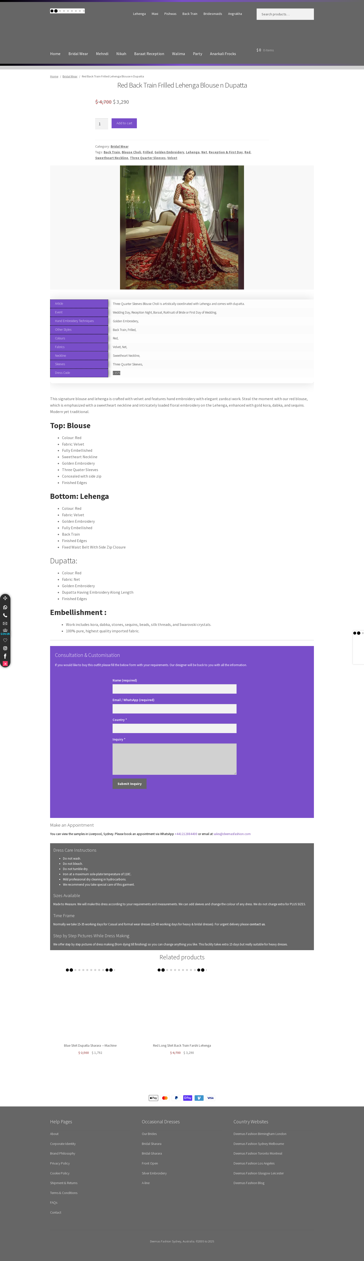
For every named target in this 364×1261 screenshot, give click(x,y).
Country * (120, 720)
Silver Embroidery (154, 1173)
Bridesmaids (213, 13)
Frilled (148, 152)
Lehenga (139, 13)
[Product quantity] (101, 124)
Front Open (150, 1163)
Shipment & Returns (63, 1183)
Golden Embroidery (169, 152)
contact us (257, 924)
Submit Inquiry (130, 783)
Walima (178, 53)
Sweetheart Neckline (111, 158)
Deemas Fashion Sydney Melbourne (259, 1143)
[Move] (5, 598)
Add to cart (124, 123)
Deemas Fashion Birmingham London (260, 1134)
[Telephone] (5, 615)
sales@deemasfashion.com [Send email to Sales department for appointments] (232, 834)
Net (204, 152)
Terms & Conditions (63, 1193)
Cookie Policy (59, 1173)
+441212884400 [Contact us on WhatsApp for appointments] (186, 834)
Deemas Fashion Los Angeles (254, 1163)
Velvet (172, 158)
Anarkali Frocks (223, 53)
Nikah (121, 53)
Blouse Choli (131, 152)
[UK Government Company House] (5, 631)
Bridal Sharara (151, 1143)
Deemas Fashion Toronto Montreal (258, 1153)
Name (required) (125, 680)
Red (247, 152)
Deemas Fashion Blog (249, 1183)
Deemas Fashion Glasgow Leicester (259, 1173)
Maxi (155, 13)
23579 (116, 373)
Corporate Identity (63, 1143)
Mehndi (102, 53)
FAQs (53, 1202)
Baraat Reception (149, 53)
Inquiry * (119, 739)
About (54, 1134)
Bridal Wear (78, 53)
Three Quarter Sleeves (148, 158)
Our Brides (149, 1134)
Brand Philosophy (62, 1153)
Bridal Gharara (152, 1153)
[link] (5, 607)
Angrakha (235, 13)
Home (55, 53)
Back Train (189, 13)
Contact (55, 1212)
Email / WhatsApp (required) (133, 700)
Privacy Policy (60, 1163)
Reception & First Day (226, 152)
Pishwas (170, 13)
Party (197, 53)
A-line (146, 1183)
